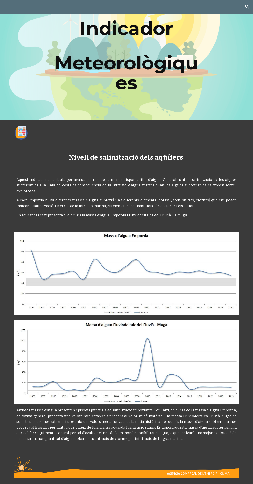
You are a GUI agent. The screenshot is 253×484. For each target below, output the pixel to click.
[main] (126, 60)
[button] (247, 7)
